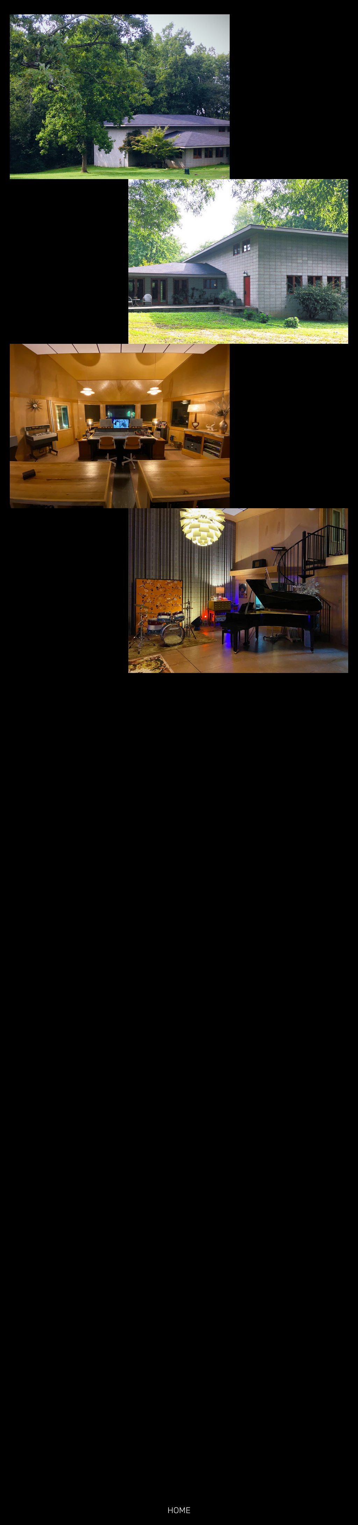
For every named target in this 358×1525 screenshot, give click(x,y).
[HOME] (179, 1510)
